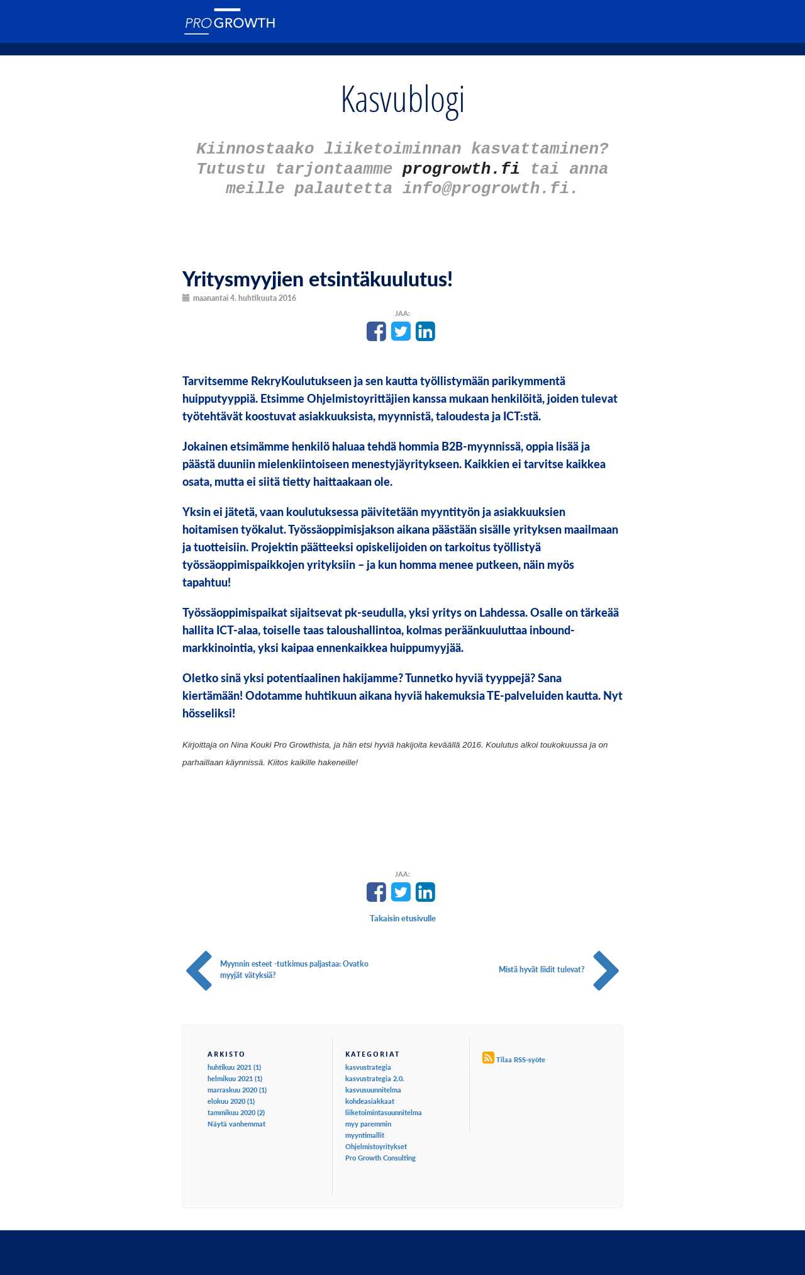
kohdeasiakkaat (369, 1095)
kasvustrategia (368, 1061)
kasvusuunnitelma (373, 1084)
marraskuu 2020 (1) (237, 1084)
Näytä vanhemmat (236, 1118)
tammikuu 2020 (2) (236, 1107)
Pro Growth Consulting (380, 1152)
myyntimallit (364, 1129)
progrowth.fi (461, 165)
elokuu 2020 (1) (231, 1095)
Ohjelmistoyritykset (376, 1141)
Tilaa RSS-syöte (520, 1054)
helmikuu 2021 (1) (235, 1073)
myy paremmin (368, 1118)
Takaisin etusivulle (403, 912)
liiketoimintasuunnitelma (383, 1107)
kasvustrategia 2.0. (374, 1073)
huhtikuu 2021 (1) (234, 1061)
